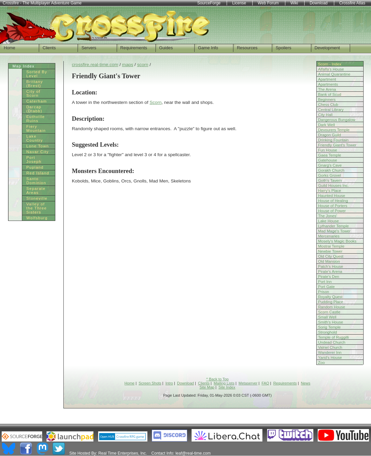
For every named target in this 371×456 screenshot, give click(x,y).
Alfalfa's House (331, 69)
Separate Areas (36, 191)
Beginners (327, 99)
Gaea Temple (329, 155)
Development (327, 47)
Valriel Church (330, 347)
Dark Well (326, 125)
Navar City (37, 152)
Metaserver (247, 383)
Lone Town (37, 146)
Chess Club (328, 105)
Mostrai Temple (331, 246)
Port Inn (325, 282)
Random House (331, 307)
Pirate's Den (328, 277)
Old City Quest (330, 256)
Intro (169, 383)
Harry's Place (329, 191)
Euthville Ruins (35, 119)
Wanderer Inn (330, 352)
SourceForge (209, 3)
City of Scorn (33, 93)
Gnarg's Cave (330, 165)
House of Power (332, 211)
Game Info (208, 47)
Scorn (155, 102)
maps (127, 64)
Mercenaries (329, 236)
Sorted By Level (36, 74)
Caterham (36, 101)
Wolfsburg (37, 218)
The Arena (327, 89)
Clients (49, 47)
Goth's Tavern (330, 180)
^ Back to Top (217, 379)
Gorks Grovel (329, 175)
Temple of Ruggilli (333, 337)
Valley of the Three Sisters (36, 208)
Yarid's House (330, 357)
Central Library (331, 110)
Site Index (227, 387)
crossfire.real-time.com (95, 64)
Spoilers (283, 47)
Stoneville (37, 198)
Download (185, 383)
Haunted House (331, 196)
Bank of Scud (329, 94)
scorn (142, 64)
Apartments (328, 84)
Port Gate (326, 287)
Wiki (294, 3)
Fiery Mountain (36, 128)
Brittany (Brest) (34, 84)
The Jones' (327, 216)
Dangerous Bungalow (336, 120)
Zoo (321, 363)
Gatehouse (327, 160)
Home (9, 47)
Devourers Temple (333, 130)
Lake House (328, 221)
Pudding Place (330, 302)
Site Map (206, 387)
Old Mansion (329, 261)
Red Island (37, 173)
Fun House (327, 150)
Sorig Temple (329, 327)
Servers (88, 47)
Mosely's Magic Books (337, 241)
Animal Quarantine (334, 74)
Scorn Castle (329, 312)
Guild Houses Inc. (333, 185)
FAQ (265, 383)
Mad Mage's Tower (334, 231)
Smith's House (330, 322)
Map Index (23, 66)
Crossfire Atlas (352, 3)
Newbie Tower (330, 251)
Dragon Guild (329, 135)
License (239, 3)
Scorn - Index (329, 64)
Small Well (327, 317)
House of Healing (333, 201)
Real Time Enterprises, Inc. (122, 453)
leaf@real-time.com (192, 453)
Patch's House (330, 266)
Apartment (327, 79)
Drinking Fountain (333, 140)
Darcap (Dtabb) (34, 109)
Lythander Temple (333, 226)
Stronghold (327, 332)
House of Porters (332, 206)
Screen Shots (150, 383)
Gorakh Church (331, 170)
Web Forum (268, 3)
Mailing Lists (224, 383)
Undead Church (331, 342)
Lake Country (34, 138)
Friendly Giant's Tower (337, 145)
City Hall (325, 115)
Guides (166, 47)
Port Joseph (33, 159)
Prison (323, 292)
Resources (247, 47)
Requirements (133, 47)
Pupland (35, 167)
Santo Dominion (36, 181)
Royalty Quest (330, 297)
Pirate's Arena (330, 271)
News (305, 383)
